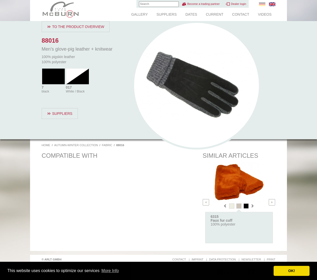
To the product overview (78, 27)
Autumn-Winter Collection (76, 145)
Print (271, 259)
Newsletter (251, 259)
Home (46, 145)
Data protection (222, 259)
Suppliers (166, 14)
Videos (265, 14)
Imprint (197, 259)
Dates (191, 14)
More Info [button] (110, 270)
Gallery (139, 14)
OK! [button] (291, 271)
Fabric (107, 145)
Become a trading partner (203, 3)
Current (214, 14)
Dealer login (238, 3)
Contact (240, 14)
